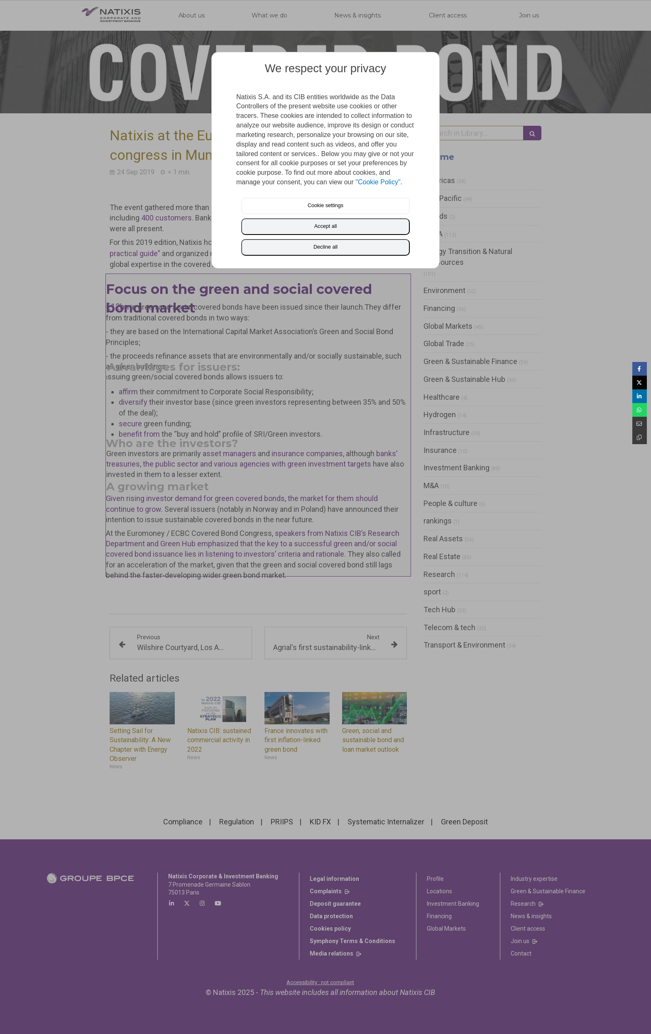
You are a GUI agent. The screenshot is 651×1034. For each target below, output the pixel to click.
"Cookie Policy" (377, 182)
